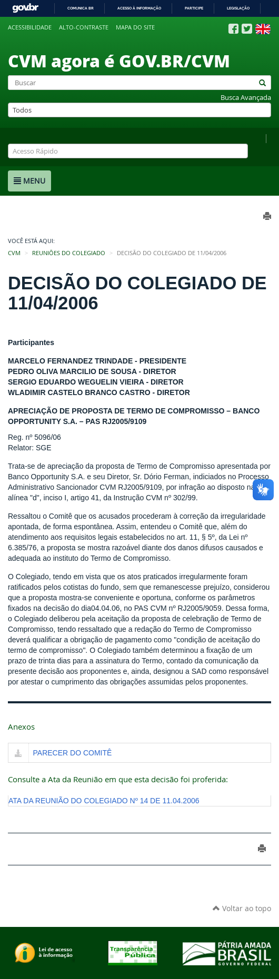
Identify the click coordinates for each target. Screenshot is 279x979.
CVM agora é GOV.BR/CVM (119, 60)
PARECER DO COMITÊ (72, 753)
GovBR (25, 8)
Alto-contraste (83, 27)
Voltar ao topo (242, 908)
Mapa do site (135, 27)
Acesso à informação (139, 8)
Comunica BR (80, 8)
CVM (14, 253)
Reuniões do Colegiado (68, 253)
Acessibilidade (30, 27)
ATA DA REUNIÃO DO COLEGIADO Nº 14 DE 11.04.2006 (104, 800)
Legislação (238, 8)
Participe (194, 8)
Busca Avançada (246, 97)
